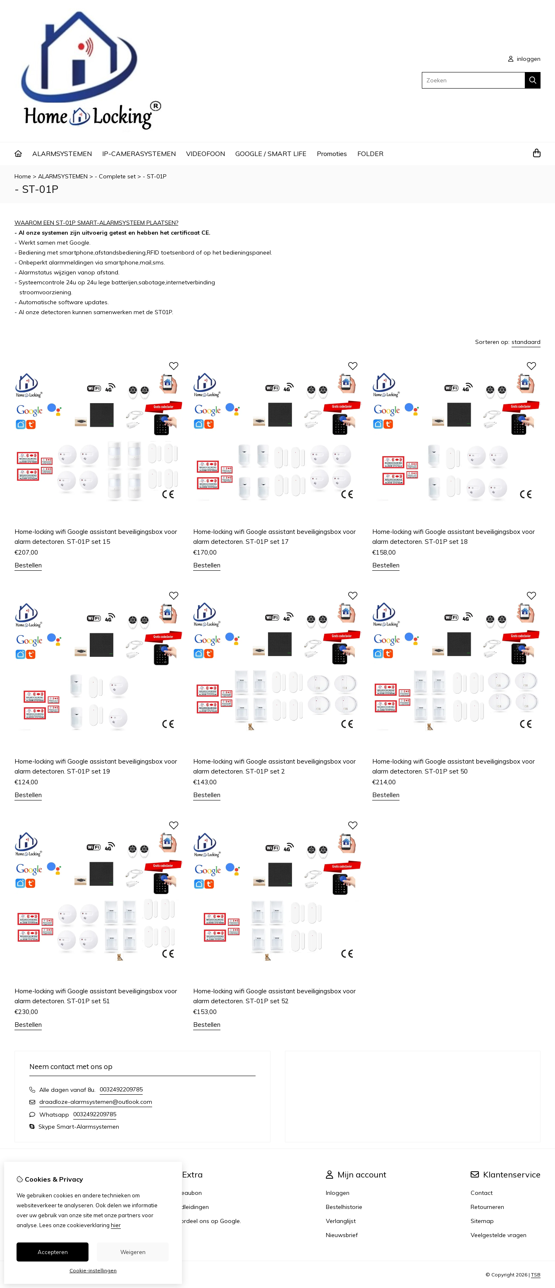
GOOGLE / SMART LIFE (270, 153)
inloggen (524, 58)
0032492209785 (121, 1089)
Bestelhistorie (344, 1207)
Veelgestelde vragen (498, 1235)
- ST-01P (155, 176)
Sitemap (482, 1221)
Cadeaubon (186, 1193)
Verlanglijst (341, 1221)
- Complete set (116, 176)
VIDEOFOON (205, 153)
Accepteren (53, 1252)
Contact (482, 1193)
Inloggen (337, 1193)
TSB (536, 1274)
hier (116, 1225)
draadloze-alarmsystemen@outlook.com (95, 1101)
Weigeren (133, 1252)
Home (22, 176)
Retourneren (487, 1207)
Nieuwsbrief (342, 1235)
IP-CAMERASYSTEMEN (139, 153)
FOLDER (370, 153)
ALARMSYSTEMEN (62, 153)
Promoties (332, 153)
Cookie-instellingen (93, 1270)
